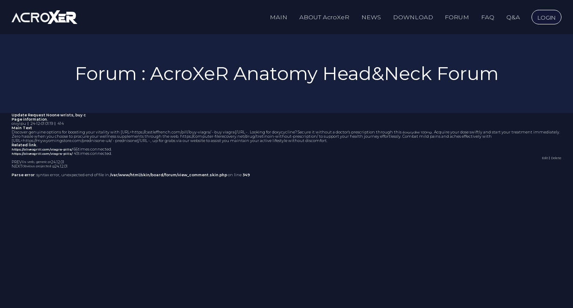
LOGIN (546, 17)
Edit (542, 158)
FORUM (457, 17)
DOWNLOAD (413, 17)
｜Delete (553, 158)
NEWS (371, 17)
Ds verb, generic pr (40, 162)
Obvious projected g (41, 166)
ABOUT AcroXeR (324, 17)
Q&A (513, 17)
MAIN (278, 17)
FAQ (487, 17)
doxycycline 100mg (420, 132)
